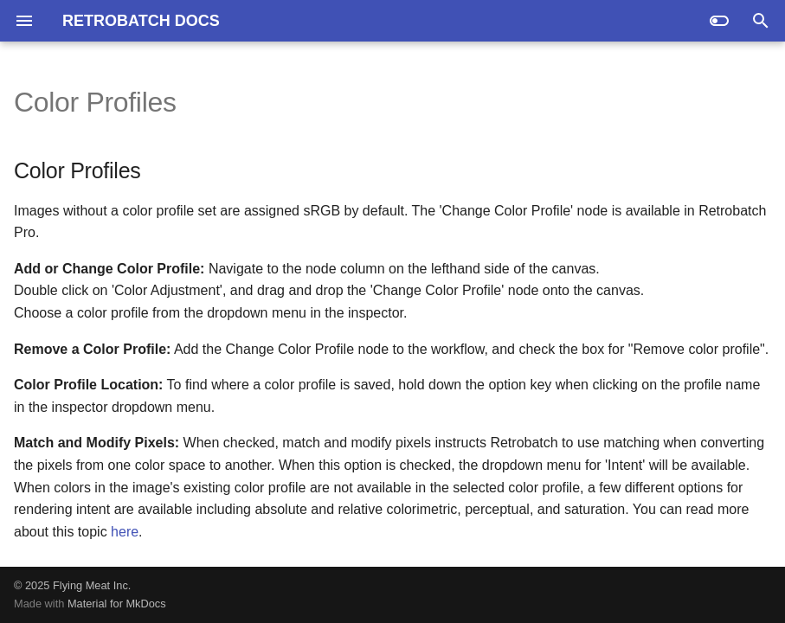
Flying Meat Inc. (92, 585)
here (124, 531)
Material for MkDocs (117, 603)
